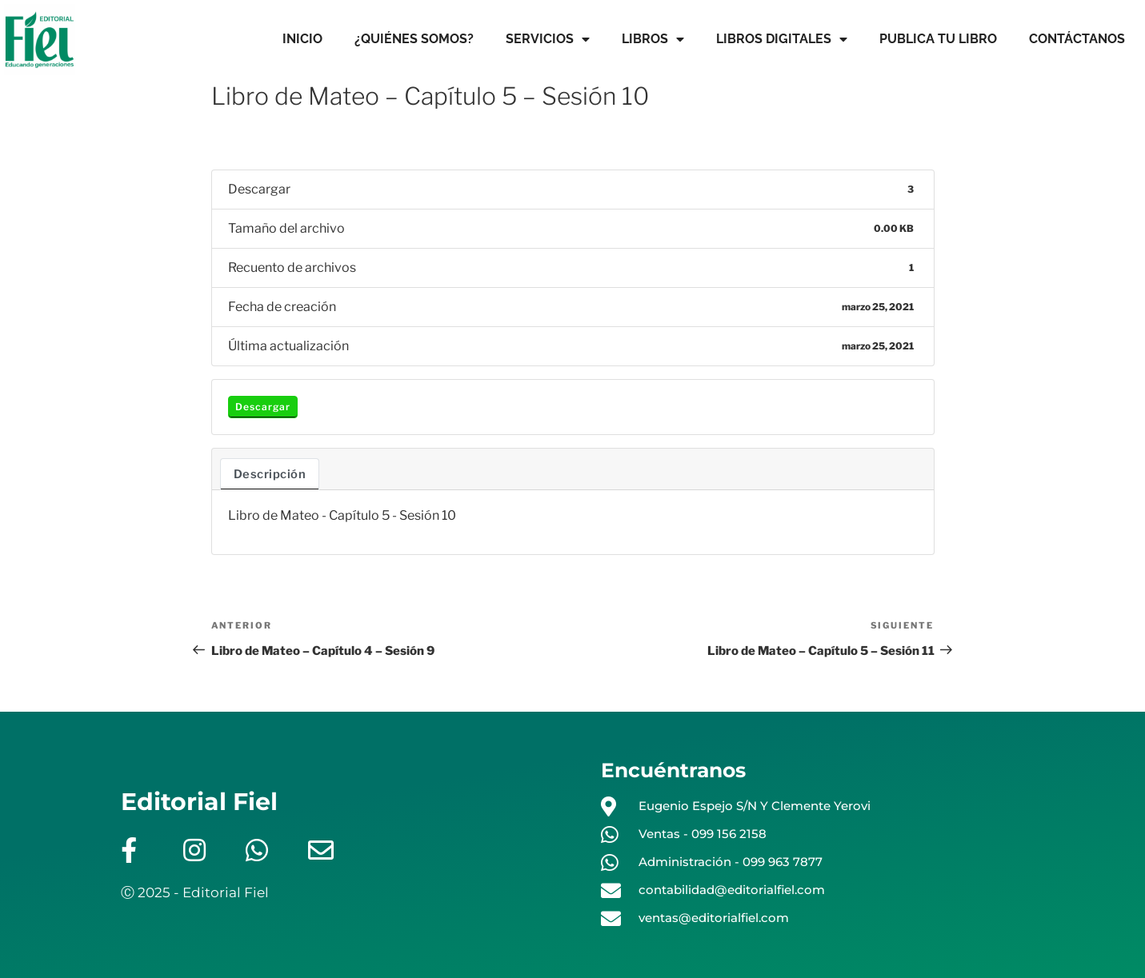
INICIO (302, 38)
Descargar (262, 407)
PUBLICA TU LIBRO (938, 38)
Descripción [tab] (270, 474)
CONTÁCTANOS (1077, 38)
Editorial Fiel (199, 801)
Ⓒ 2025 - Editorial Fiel (195, 892)
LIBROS (653, 39)
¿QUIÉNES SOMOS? (414, 38)
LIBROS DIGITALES (781, 39)
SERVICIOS (548, 39)
